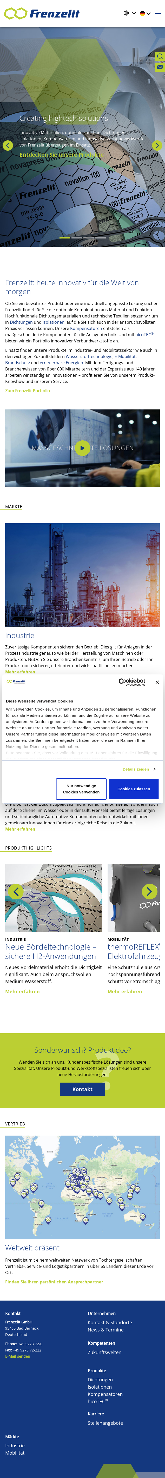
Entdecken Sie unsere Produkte (61, 154)
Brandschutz (17, 363)
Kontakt (82, 1089)
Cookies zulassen (133, 789)
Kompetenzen (101, 1343)
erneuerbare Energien (61, 363)
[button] (1, 145)
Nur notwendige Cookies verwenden (81, 789)
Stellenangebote (105, 1423)
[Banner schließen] (157, 682)
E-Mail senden (17, 1356)
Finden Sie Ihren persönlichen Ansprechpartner (54, 1282)
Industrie (19, 635)
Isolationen (53, 322)
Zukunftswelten (105, 1352)
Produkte (97, 1371)
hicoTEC (144, 334)
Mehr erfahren (20, 672)
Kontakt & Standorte (110, 1322)
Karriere (96, 1414)
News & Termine (106, 1330)
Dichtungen (21, 322)
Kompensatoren (86, 328)
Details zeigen (136, 769)
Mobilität (15, 1453)
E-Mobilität (125, 356)
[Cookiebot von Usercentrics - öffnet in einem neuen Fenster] (126, 682)
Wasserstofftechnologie (89, 356)
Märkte (12, 1437)
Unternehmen (102, 1313)
